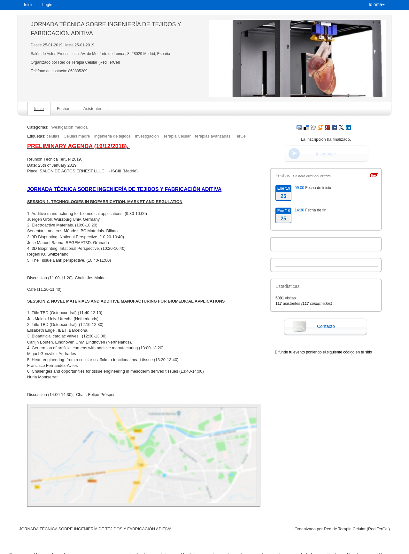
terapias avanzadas (212, 136)
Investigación (147, 136)
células (52, 136)
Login (47, 4)
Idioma (377, 4)
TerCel (241, 136)
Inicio (29, 4)
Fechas (63, 108)
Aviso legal (138, 548)
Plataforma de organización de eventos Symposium (208, 548)
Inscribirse (326, 153)
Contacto (326, 326)
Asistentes (92, 108)
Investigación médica (69, 127)
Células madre (77, 136)
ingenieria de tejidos (112, 136)
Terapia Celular (177, 136)
